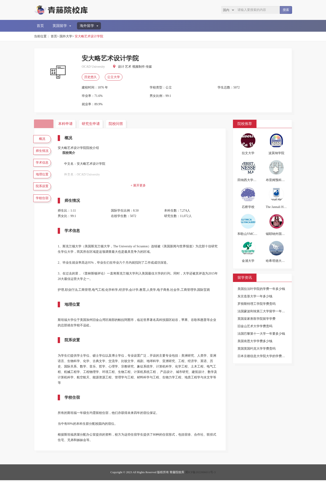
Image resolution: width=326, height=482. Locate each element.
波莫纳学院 (276, 153)
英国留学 (62, 26)
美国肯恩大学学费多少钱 (254, 341)
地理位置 (43, 179)
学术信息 (43, 166)
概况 (43, 139)
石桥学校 (248, 207)
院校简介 (44, 124)
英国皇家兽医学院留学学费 (256, 318)
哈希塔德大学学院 (278, 260)
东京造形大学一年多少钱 (254, 296)
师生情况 (43, 152)
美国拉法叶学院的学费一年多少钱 (261, 289)
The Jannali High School (281, 207)
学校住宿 (43, 205)
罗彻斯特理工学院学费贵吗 (256, 303)
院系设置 (43, 192)
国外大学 (66, 36)
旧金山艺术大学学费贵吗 (254, 326)
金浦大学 (248, 260)
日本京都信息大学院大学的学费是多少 (264, 356)
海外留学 (89, 26)
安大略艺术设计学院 (89, 36)
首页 (40, 26)
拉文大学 (248, 153)
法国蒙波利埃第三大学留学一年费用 (262, 311)
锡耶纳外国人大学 (278, 234)
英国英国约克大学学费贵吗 (256, 348)
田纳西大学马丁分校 (251, 180)
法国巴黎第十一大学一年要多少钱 (261, 333)
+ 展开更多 (139, 185)
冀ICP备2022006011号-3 (200, 474)
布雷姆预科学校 (277, 180)
